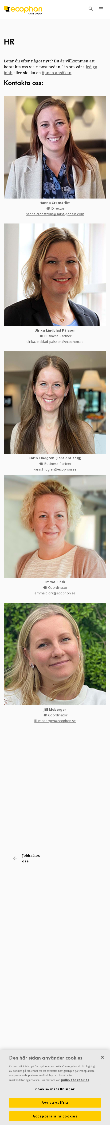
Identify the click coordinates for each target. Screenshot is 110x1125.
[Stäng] (102, 1057)
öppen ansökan (56, 72)
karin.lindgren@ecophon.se (55, 469)
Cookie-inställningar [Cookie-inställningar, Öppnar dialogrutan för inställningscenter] (55, 1089)
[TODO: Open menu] (101, 9)
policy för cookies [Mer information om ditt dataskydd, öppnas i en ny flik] (75, 1080)
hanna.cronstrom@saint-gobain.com (55, 214)
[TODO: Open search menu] (91, 9)
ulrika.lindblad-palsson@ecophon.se (55, 341)
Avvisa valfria (55, 1103)
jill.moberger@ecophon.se (55, 721)
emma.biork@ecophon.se (55, 593)
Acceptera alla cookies (55, 1116)
